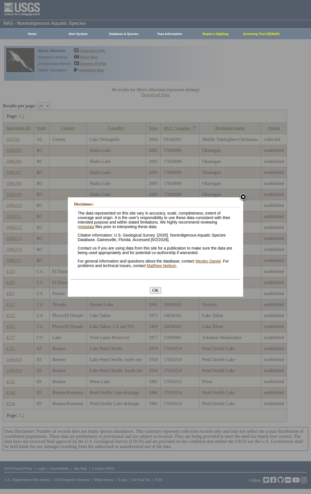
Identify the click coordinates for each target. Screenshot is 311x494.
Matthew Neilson (161, 265)
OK (155, 290)
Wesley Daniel (208, 261)
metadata (86, 226)
